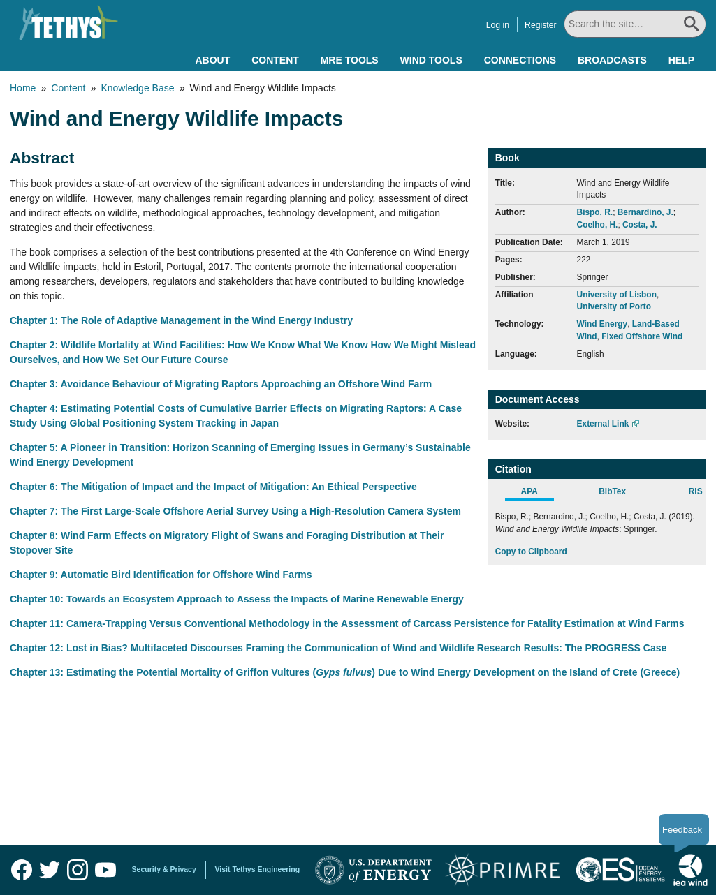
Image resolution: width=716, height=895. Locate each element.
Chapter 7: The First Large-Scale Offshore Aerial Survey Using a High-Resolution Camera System (235, 511)
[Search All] (635, 24)
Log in (498, 25)
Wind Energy (602, 324)
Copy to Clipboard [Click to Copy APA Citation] (531, 551)
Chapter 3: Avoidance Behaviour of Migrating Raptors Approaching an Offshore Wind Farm (221, 384)
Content (275, 60)
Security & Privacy (164, 869)
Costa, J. (639, 225)
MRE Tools (350, 60)
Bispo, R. (595, 212)
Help (681, 60)
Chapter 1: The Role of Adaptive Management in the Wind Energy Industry (181, 320)
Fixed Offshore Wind (641, 336)
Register (542, 25)
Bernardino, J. (645, 212)
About (212, 60)
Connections (520, 60)
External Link (603, 424)
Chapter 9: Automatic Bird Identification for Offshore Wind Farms (161, 574)
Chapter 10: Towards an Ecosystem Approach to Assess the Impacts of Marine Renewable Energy (237, 599)
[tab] (536, 493)
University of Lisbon (617, 294)
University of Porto (614, 306)
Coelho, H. (597, 225)
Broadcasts (612, 60)
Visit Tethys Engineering (257, 869)
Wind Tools (431, 60)
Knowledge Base (137, 88)
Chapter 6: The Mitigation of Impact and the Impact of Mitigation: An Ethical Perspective (213, 486)
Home (23, 88)
